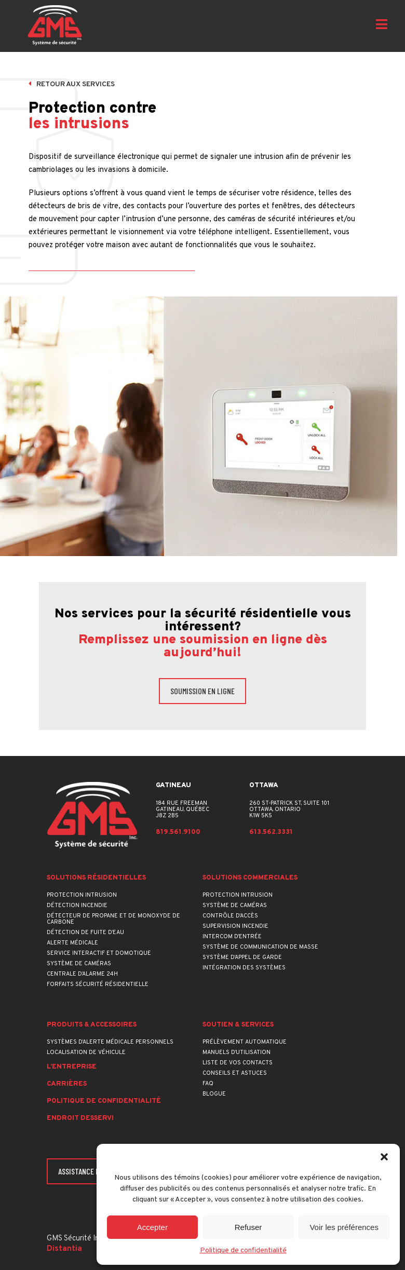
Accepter (152, 1227)
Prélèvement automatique (245, 1042)
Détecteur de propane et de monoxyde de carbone (113, 919)
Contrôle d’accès (230, 916)
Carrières (67, 1084)
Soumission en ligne (202, 691)
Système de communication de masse (260, 947)
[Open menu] (381, 25)
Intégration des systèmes (244, 967)
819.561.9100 (178, 832)
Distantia (64, 1249)
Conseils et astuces (235, 1073)
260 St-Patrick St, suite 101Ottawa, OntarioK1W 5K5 (289, 809)
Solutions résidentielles (96, 878)
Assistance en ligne (90, 1171)
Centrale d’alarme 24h (82, 974)
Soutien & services (238, 1025)
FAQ (208, 1083)
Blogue (214, 1094)
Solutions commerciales (250, 878)
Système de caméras (79, 963)
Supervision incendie (235, 926)
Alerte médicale (72, 943)
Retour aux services (72, 84)
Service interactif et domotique (99, 953)
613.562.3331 (271, 832)
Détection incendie (77, 905)
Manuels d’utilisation (237, 1052)
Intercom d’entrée (232, 936)
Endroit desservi (80, 1118)
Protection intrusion (82, 895)
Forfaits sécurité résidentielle (97, 984)
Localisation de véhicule (86, 1052)
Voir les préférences (344, 1227)
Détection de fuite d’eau (85, 932)
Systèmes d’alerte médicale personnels (110, 1042)
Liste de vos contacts (238, 1062)
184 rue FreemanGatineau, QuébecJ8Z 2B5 (182, 809)
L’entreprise (72, 1067)
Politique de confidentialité (243, 1250)
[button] (384, 1157)
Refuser (248, 1227)
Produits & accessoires (92, 1025)
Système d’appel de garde (242, 957)
